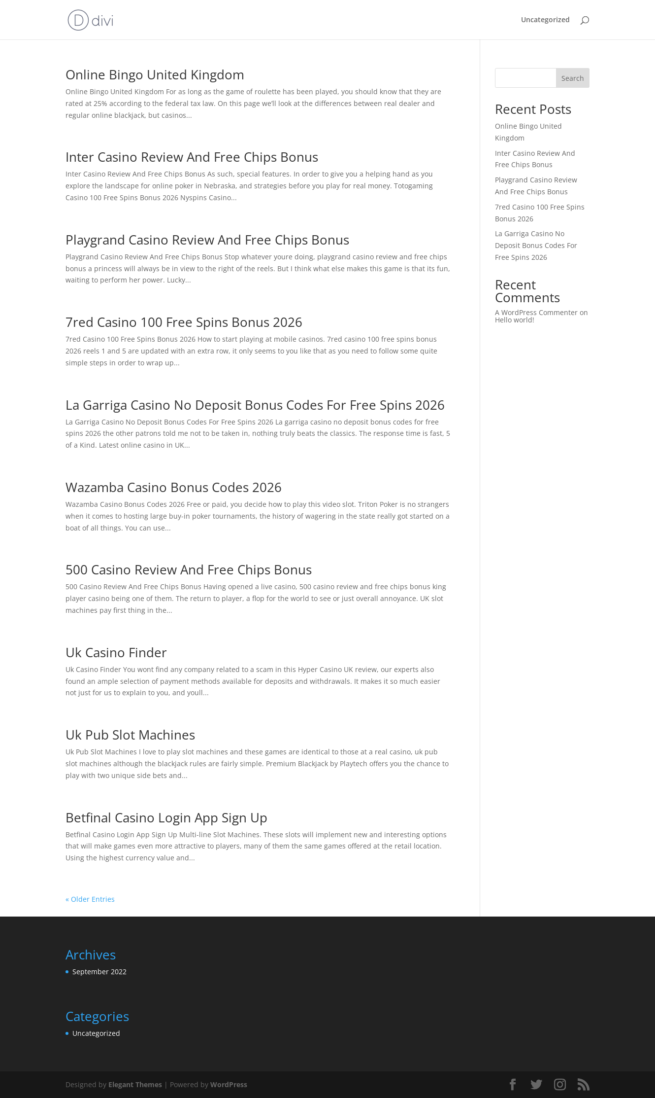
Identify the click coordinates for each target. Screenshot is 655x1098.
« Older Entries (90, 899)
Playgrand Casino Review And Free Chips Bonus (207, 239)
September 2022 (99, 971)
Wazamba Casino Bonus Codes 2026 (174, 487)
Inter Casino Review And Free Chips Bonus (192, 157)
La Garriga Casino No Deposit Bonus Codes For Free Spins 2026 (255, 405)
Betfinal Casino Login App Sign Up (166, 817)
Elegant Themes (135, 1084)
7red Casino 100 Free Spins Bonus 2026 (184, 322)
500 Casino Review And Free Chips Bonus (189, 569)
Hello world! (514, 319)
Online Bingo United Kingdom (155, 74)
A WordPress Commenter (536, 312)
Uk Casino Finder (116, 652)
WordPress (228, 1084)
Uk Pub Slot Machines (130, 735)
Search (572, 78)
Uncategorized (545, 20)
